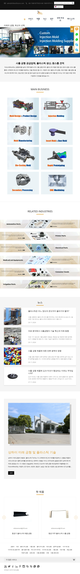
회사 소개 (70, 19)
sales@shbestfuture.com (15, 3)
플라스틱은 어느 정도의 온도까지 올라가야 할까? (48, 311)
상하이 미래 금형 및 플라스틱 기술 (32, 452)
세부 (11, 473)
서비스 (30, 19)
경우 (51, 19)
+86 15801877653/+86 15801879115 (40, 3)
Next (77, 45)
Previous (2, 45)
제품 (38, 19)
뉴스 (45, 19)
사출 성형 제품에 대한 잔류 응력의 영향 (44, 351)
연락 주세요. (60, 19)
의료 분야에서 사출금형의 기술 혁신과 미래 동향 (48, 331)
